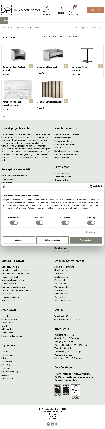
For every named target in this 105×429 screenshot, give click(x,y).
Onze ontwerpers (17, 27)
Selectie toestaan (52, 240)
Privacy (4, 358)
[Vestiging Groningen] (79, 355)
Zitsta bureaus (7, 179)
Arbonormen (6, 362)
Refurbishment (61, 248)
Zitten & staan (7, 355)
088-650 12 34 (61, 316)
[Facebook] (48, 424)
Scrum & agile (7, 333)
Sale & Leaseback (62, 148)
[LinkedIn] (52, 424)
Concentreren (7, 323)
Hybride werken (61, 270)
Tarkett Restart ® (9, 284)
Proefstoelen (7, 378)
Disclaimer (52, 416)
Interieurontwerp (61, 173)
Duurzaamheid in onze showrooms (16, 273)
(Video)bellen (7, 329)
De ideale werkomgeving (12, 372)
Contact (95, 10)
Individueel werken (9, 319)
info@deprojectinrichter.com (68, 319)
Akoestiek (5, 375)
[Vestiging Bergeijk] (79, 348)
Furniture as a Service (63, 141)
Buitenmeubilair (61, 294)
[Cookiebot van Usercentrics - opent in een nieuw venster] (90, 187)
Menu (7, 22)
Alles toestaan (86, 240)
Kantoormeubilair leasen (64, 144)
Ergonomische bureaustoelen (14, 176)
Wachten (5, 326)
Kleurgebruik (59, 280)
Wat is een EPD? (8, 300)
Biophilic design (61, 277)
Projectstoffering (61, 158)
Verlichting (6, 368)
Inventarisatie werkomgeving (66, 134)
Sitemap (52, 419)
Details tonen (92, 232)
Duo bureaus (6, 182)
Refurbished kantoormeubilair (67, 151)
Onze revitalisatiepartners (12, 280)
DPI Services (6, 294)
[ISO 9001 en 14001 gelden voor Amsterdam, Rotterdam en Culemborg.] (79, 379)
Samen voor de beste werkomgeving (17, 290)
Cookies (52, 414)
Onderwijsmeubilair (62, 300)
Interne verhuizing (62, 251)
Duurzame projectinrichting (13, 287)
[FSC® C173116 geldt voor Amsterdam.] (79, 373)
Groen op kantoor (61, 284)
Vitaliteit (4, 351)
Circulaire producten (10, 297)
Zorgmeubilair (60, 297)
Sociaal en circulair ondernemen (15, 270)
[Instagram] (57, 424)
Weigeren (19, 240)
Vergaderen (6, 316)
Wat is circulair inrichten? (12, 267)
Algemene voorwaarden (52, 411)
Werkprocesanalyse (62, 138)
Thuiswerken (60, 273)
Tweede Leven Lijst (9, 277)
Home (4, 27)
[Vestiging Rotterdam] (79, 341)
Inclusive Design (61, 290)
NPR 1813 (5, 365)
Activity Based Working (64, 267)
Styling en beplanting (63, 177)
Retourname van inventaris (66, 154)
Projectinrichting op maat (12, 336)
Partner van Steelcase (64, 287)
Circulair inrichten (61, 180)
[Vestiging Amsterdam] (79, 335)
